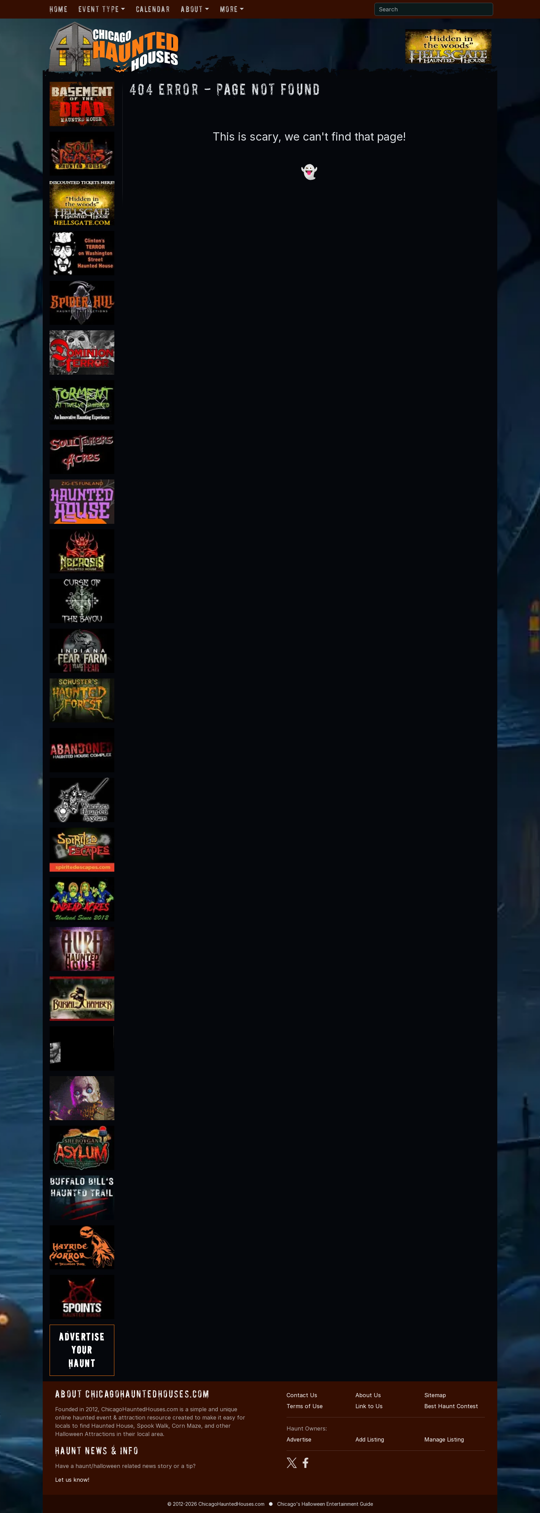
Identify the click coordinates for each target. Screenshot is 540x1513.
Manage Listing (444, 1439)
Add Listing (369, 1439)
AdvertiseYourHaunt (82, 1350)
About (192, 9)
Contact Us (302, 1395)
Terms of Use (305, 1406)
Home (59, 9)
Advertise (299, 1439)
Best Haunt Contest (451, 1406)
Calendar (153, 9)
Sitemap (435, 1395)
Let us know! (72, 1479)
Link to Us (369, 1406)
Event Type (99, 9)
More (229, 9)
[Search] (433, 9)
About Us (368, 1395)
